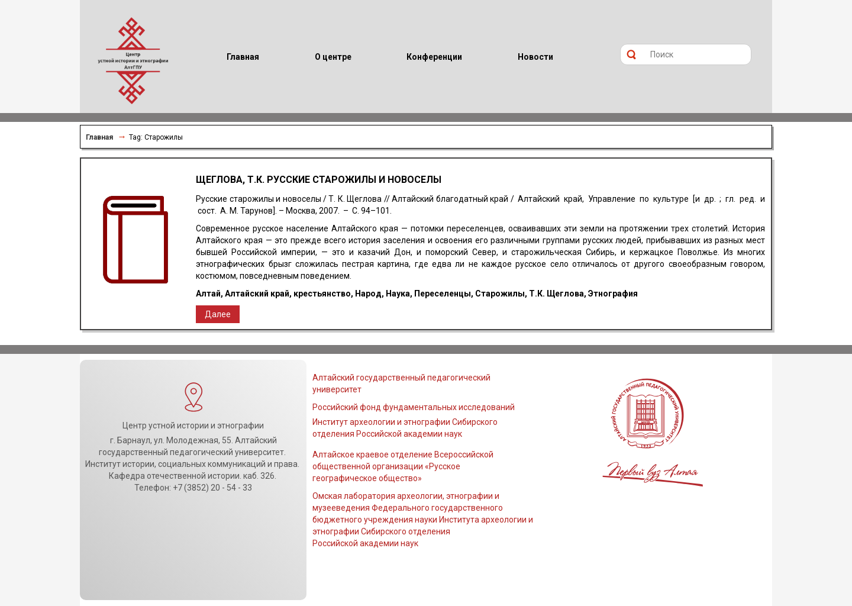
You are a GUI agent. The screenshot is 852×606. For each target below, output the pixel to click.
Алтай (208, 293)
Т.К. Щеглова (556, 293)
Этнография (613, 293)
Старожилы (500, 293)
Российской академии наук (365, 543)
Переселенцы (442, 293)
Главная (99, 137)
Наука (398, 293)
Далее (218, 314)
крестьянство (322, 293)
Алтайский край (257, 293)
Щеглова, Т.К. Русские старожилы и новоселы (318, 179)
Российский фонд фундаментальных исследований (413, 407)
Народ (368, 293)
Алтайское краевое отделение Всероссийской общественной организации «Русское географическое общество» (402, 466)
